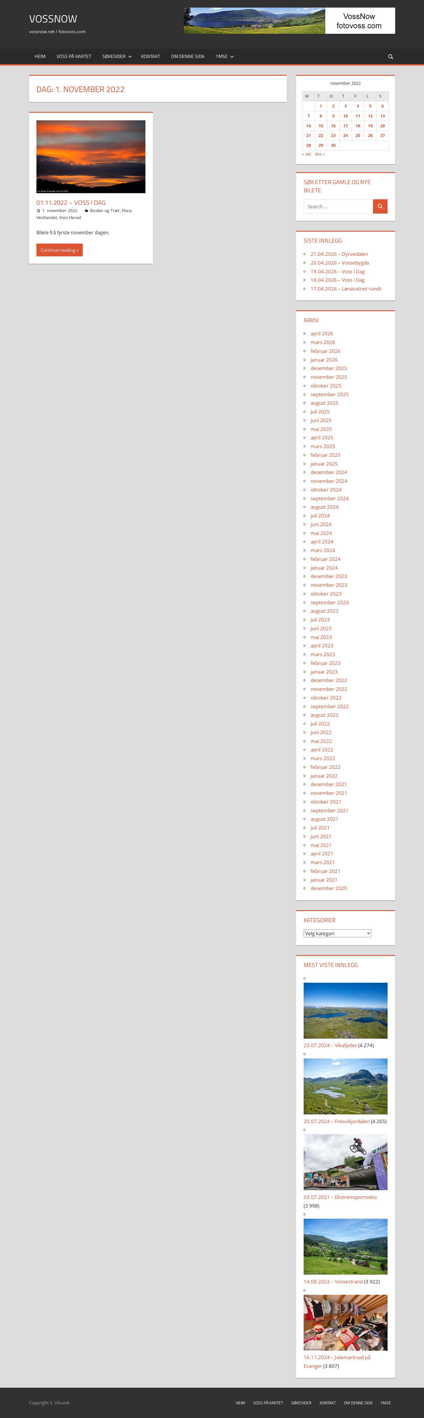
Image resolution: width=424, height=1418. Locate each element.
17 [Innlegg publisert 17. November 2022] (345, 125)
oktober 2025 (326, 385)
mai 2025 (321, 429)
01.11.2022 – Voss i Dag (71, 202)
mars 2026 (323, 342)
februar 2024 (326, 559)
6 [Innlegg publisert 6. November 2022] (382, 106)
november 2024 (329, 481)
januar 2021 (324, 879)
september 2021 (330, 810)
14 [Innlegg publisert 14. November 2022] (308, 125)
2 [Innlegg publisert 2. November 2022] (333, 106)
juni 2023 (321, 628)
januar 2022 (324, 775)
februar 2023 (326, 663)
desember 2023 (329, 576)
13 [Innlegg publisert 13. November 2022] (382, 116)
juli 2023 (320, 619)
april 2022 (322, 749)
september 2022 (330, 706)
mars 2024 (323, 550)
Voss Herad (70, 217)
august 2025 (325, 402)
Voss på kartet (74, 56)
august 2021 (325, 818)
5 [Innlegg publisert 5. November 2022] (370, 106)
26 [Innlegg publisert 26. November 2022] (370, 135)
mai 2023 (321, 637)
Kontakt (150, 56)
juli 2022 (320, 723)
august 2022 (325, 714)
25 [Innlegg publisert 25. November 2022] (358, 135)
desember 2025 (329, 368)
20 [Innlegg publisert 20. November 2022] (382, 125)
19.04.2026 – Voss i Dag (338, 271)
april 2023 (322, 645)
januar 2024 (324, 567)
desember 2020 (329, 888)
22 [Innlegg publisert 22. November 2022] (321, 135)
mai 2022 (321, 741)
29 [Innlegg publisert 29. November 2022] (321, 145)
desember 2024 (329, 472)
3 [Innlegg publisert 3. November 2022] (345, 106)
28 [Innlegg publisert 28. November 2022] (308, 145)
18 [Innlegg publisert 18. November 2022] (358, 125)
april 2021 (322, 853)
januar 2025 (324, 463)
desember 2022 (329, 680)
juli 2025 (320, 411)
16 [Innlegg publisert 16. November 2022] (333, 125)
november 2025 (329, 377)
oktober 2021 (326, 801)
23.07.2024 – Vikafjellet (330, 1045)
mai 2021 (321, 845)
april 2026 (322, 333)
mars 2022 (323, 758)
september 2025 (330, 394)
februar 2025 (326, 455)
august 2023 (325, 610)
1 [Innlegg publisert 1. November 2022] (321, 106)
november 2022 (329, 689)
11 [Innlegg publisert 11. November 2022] (358, 116)
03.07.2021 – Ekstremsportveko (340, 1197)
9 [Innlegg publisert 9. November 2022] (333, 116)
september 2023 (330, 602)
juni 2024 (321, 524)
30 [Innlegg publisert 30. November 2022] (333, 145)
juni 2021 (321, 836)
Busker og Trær (105, 210)
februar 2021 (326, 871)
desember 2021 (329, 784)
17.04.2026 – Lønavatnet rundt (346, 288)
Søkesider (117, 56)
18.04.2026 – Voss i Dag (338, 279)
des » (320, 154)
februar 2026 (326, 351)
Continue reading (58, 250)
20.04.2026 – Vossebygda (340, 262)
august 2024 (325, 506)
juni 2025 (321, 420)
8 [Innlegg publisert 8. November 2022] (321, 116)
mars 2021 (323, 862)
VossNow (53, 18)
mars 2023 (323, 654)
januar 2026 (324, 359)
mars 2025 (323, 446)
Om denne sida (188, 56)
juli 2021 (320, 827)
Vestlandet (46, 217)
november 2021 (329, 793)
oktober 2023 (326, 593)
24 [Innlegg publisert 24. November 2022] (345, 135)
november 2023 (329, 585)
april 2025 (322, 437)
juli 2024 (320, 515)
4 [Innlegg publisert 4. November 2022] (358, 106)
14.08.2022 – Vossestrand (333, 1281)
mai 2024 (321, 533)
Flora (126, 210)
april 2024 (322, 541)
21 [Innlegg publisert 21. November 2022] (308, 135)
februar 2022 (326, 767)
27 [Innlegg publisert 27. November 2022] (382, 135)
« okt (306, 154)
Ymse (225, 56)
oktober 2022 (326, 697)
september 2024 (330, 498)
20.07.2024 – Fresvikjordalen (337, 1121)
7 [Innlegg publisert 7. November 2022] (308, 116)
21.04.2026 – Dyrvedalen (339, 254)
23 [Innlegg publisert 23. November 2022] (333, 135)
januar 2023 (324, 671)
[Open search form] (390, 56)
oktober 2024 (326, 489)
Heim (40, 56)
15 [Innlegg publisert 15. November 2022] (321, 125)
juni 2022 (321, 732)
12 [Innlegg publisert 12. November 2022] (370, 116)
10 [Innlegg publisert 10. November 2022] (345, 116)
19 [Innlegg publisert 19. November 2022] (370, 125)
